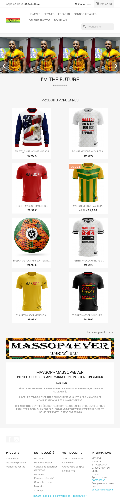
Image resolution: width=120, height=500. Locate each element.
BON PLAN (60, 20)
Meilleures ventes (15, 466)
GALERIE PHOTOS (39, 20)
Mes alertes (68, 470)
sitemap (38, 490)
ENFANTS (64, 14)
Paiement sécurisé (44, 478)
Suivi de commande (72, 458)
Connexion (68, 462)
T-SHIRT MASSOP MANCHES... (32, 205)
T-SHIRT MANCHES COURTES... (88, 151)
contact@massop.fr (102, 489)
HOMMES (34, 14)
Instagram (16, 439)
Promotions (12, 458)
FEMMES (49, 14)
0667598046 (32, 4)
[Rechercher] (97, 26)
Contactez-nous (43, 482)
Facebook (9, 439)
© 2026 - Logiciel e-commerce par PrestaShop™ (60, 495)
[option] (60, 62)
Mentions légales (43, 462)
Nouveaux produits (16, 462)
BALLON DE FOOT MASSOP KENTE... (32, 260)
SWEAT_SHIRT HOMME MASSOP (32, 151)
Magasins (39, 486)
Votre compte (72, 453)
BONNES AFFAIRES (85, 14)
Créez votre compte (73, 466)
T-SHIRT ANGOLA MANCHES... (88, 260)
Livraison (39, 458)
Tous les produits (100, 332)
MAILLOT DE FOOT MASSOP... (88, 205)
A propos (39, 473)
